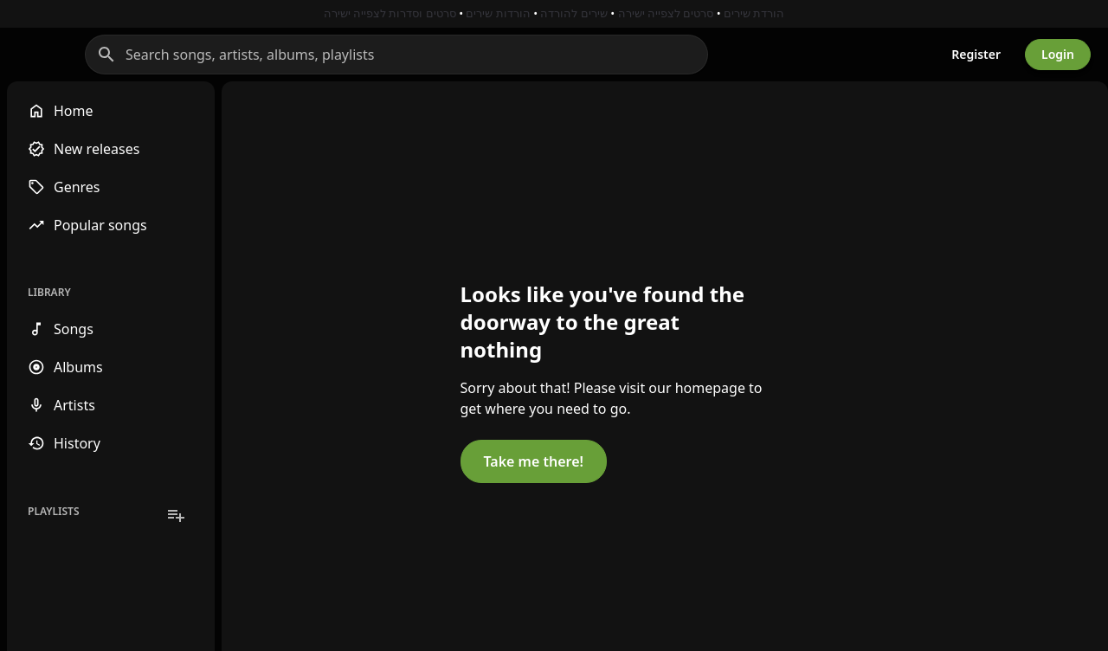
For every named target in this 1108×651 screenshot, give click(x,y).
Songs (60, 328)
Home (60, 110)
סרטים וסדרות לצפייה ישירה (390, 13)
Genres (64, 187)
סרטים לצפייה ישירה (666, 13)
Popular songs (87, 225)
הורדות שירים (498, 13)
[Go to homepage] (84, 54)
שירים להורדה (573, 13)
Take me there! (430, 545)
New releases (83, 148)
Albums (65, 367)
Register (976, 54)
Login (1057, 54)
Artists (61, 405)
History (64, 443)
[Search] (241, 54)
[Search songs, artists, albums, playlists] (531, 54)
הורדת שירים (754, 13)
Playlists (54, 511)
